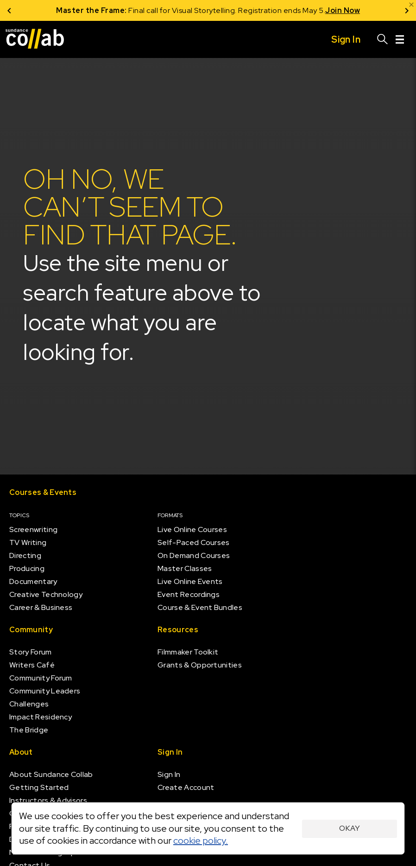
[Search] (382, 39)
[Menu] (400, 39)
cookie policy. (200, 840)
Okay (349, 828)
